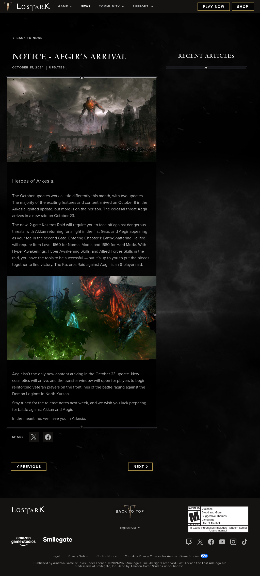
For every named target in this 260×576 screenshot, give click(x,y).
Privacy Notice (78, 556)
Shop (243, 7)
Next (141, 467)
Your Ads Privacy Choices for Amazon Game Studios (166, 556)
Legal (56, 556)
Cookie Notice (106, 556)
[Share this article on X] (34, 437)
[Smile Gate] (57, 542)
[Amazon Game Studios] (23, 542)
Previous (29, 467)
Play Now (213, 7)
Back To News (27, 38)
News (86, 6)
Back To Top (130, 511)
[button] (81, 120)
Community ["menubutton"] (112, 6)
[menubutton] (130, 528)
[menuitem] (65, 6)
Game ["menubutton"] (65, 6)
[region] (206, 184)
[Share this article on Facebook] (48, 437)
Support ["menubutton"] (143, 6)
